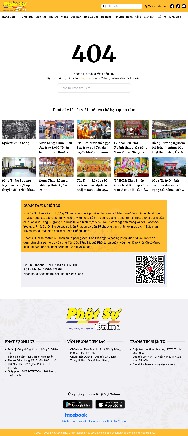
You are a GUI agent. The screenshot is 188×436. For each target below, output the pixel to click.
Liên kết (41, 16)
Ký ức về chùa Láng (15, 143)
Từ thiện (106, 16)
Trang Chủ (8, 16)
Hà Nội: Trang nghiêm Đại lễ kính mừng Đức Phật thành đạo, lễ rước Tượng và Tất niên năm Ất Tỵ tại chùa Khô (169, 152)
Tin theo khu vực (156, 6)
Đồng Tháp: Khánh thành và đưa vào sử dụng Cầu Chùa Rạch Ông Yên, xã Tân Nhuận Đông (166, 190)
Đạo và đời (91, 16)
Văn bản (76, 16)
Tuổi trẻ (161, 16)
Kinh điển (175, 16)
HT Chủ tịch (25, 16)
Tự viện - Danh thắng (128, 16)
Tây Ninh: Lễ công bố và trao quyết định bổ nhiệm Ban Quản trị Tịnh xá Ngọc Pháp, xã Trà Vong (93, 190)
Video (64, 16)
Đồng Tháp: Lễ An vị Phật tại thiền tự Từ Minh (53, 185)
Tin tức (53, 16)
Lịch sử (148, 16)
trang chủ (85, 78)
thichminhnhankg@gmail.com (158, 364)
